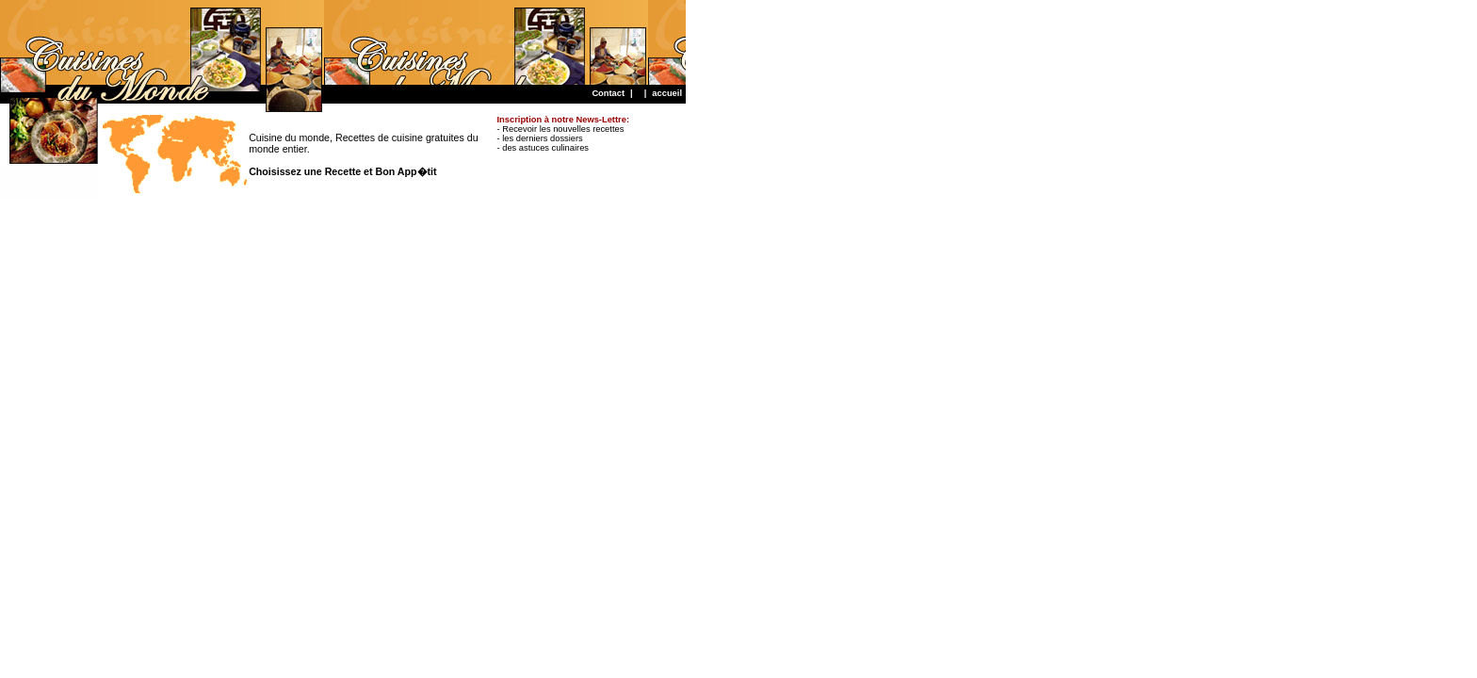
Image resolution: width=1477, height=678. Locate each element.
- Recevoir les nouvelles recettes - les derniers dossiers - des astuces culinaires (563, 134)
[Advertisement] (343, 42)
